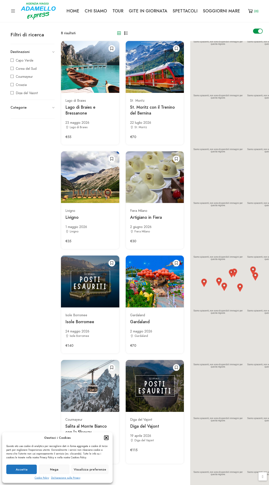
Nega (54, 469)
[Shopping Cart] (252, 11)
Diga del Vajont (27, 93)
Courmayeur (24, 76)
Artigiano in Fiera (146, 217)
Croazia (21, 85)
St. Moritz (137, 100)
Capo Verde (24, 60)
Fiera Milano (138, 210)
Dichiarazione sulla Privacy (65, 478)
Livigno (70, 210)
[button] (106, 438)
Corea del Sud (26, 68)
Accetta (22, 469)
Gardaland (137, 315)
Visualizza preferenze (90, 469)
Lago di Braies (75, 100)
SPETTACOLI (185, 11)
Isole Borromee (76, 315)
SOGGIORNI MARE (221, 11)
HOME (72, 11)
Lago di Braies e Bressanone (80, 110)
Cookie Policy (42, 478)
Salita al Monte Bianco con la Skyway (86, 429)
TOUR (117, 11)
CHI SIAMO (96, 11)
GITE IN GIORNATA (148, 11)
